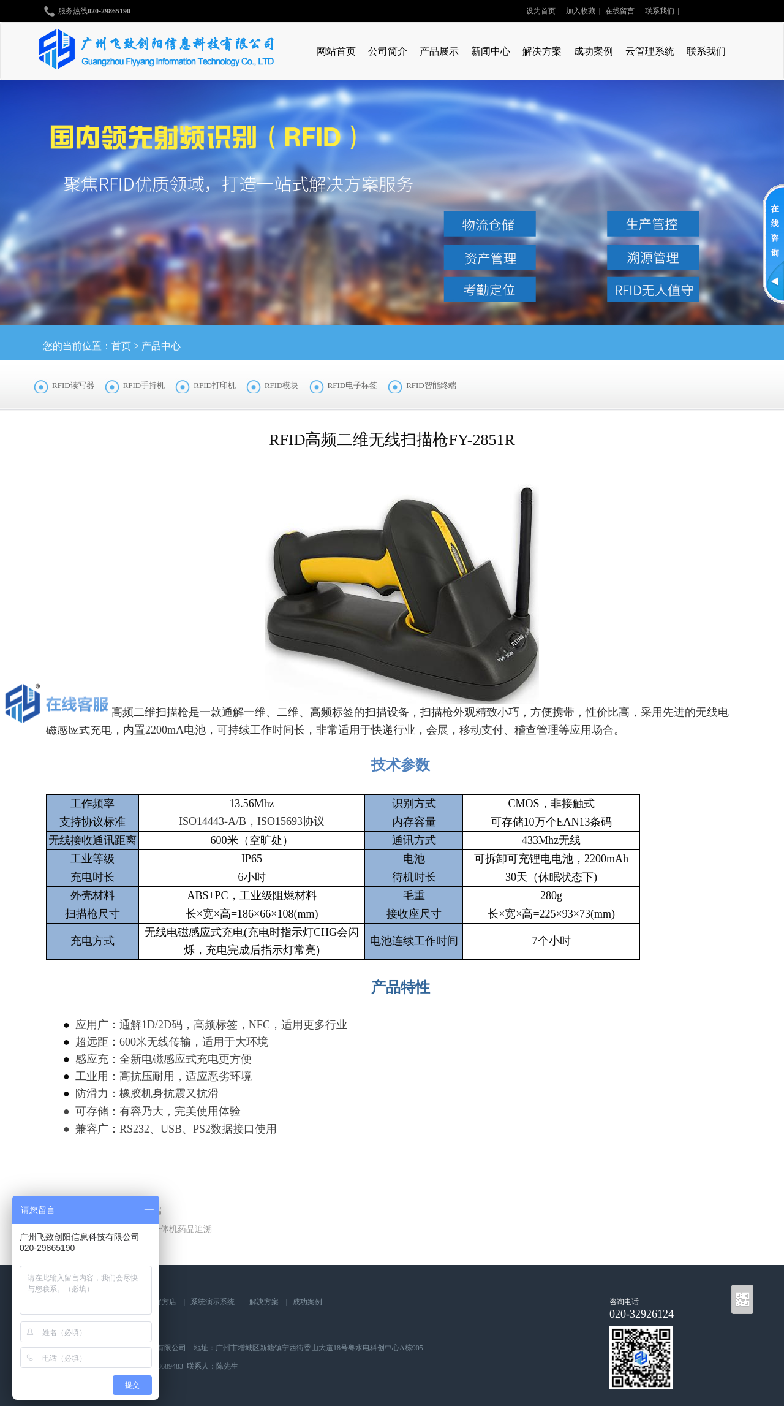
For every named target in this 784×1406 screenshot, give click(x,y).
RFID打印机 (215, 385)
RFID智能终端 (431, 385)
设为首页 (541, 11)
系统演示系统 (212, 1302)
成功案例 (593, 51)
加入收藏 (580, 11)
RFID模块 (282, 385)
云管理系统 (649, 51)
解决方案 (542, 51)
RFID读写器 (73, 385)
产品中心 (161, 346)
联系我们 (659, 11)
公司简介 (387, 51)
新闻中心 (490, 51)
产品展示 (439, 51)
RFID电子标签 (353, 385)
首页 (121, 346)
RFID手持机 (144, 385)
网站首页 (336, 51)
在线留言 (620, 11)
